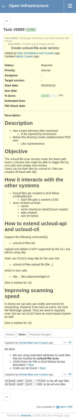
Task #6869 (11, 38)
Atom (62, 406)
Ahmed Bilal (26, 342)
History (10, 334)
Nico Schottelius (27, 53)
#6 (70, 374)
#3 (70, 342)
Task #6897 (14, 44)
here (31, 364)
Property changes (40, 334)
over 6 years (46, 53)
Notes (22, 334)
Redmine (26, 415)
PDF (70, 406)
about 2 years (24, 56)
